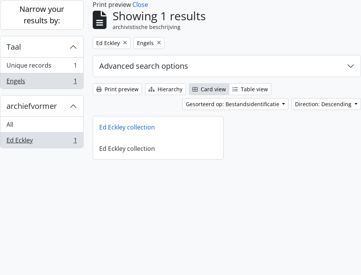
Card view (209, 89)
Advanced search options (143, 66)
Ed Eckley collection (127, 127)
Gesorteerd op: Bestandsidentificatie (233, 104)
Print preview (117, 89)
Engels (41, 82)
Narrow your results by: (41, 15)
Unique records (41, 67)
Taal (13, 47)
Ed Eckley (41, 142)
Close (140, 4)
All (9, 124)
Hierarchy (165, 89)
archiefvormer (31, 106)
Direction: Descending (324, 104)
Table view (250, 89)
